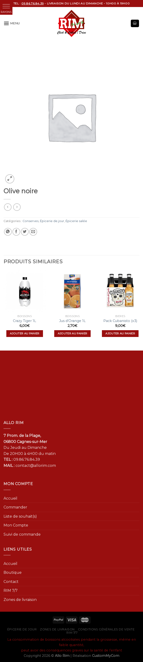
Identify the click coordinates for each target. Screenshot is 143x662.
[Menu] (12, 23)
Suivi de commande (22, 534)
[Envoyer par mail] (33, 232)
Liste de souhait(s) (20, 516)
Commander (15, 507)
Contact (11, 581)
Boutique (13, 572)
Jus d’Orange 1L (72, 321)
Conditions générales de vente (106, 629)
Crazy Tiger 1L (24, 321)
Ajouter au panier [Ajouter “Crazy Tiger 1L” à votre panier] (24, 333)
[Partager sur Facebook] (16, 232)
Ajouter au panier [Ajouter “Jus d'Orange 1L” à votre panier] (72, 333)
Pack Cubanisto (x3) (120, 321)
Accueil (10, 498)
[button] (6, 6)
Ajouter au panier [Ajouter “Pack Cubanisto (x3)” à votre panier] (120, 333)
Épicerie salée (76, 221)
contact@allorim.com (35, 465)
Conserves (31, 221)
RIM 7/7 (11, 590)
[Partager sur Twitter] (25, 232)
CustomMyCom (105, 656)
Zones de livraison (20, 599)
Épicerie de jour (52, 221)
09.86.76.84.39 (26, 459)
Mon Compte (16, 525)
